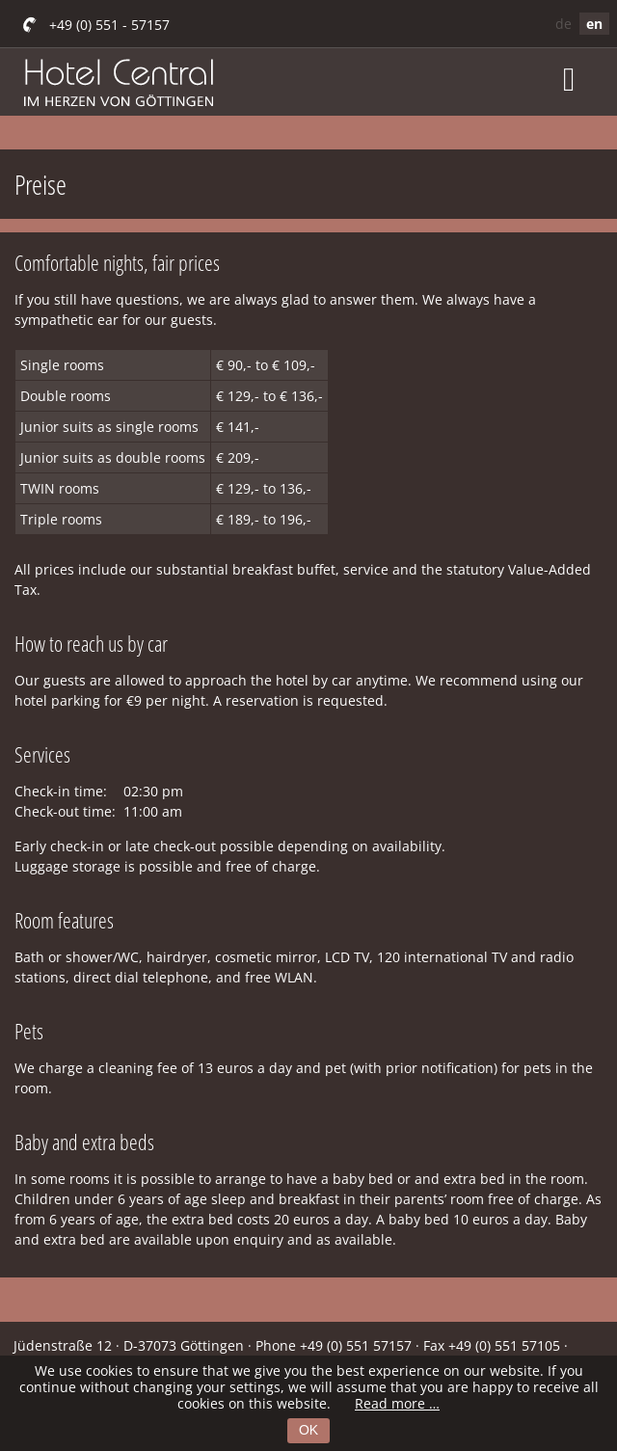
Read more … (397, 1403)
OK (308, 1430)
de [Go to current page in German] (563, 23)
